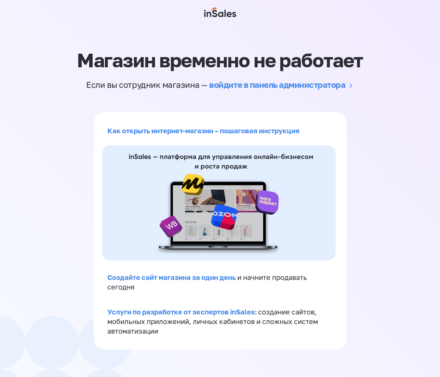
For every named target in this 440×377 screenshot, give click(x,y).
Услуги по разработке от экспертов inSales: (182, 312)
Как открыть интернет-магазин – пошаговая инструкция (203, 130)
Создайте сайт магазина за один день (172, 277)
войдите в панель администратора (277, 85)
